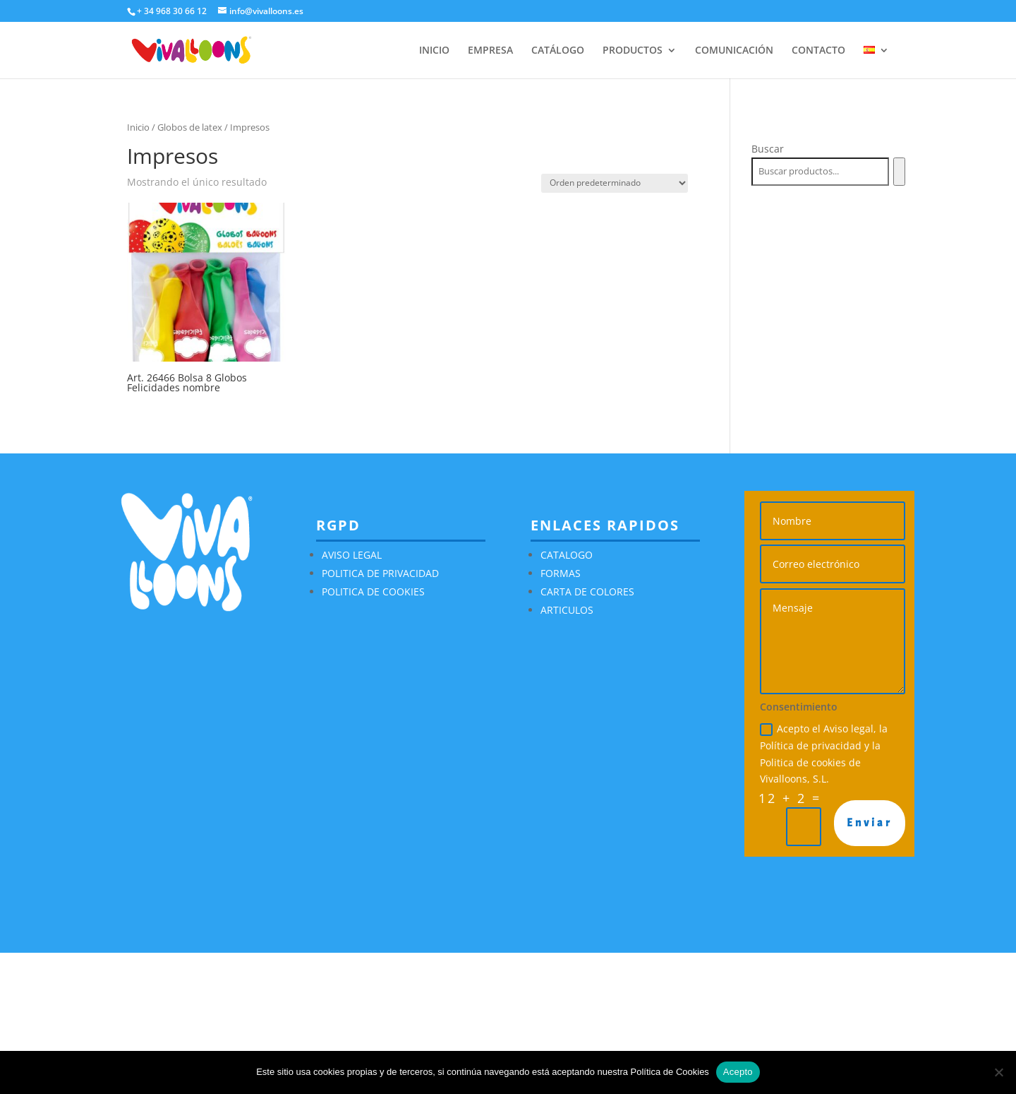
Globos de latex (189, 127)
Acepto (738, 1071)
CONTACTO (818, 51)
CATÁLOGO (557, 51)
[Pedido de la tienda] (614, 183)
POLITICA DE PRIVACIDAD (380, 573)
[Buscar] (899, 171)
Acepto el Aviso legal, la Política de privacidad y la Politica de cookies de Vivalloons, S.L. (824, 753)
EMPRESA (490, 51)
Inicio (138, 127)
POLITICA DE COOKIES (373, 591)
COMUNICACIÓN (734, 51)
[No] (998, 1072)
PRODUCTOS (633, 51)
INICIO (434, 51)
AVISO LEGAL (352, 554)
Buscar (767, 148)
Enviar (870, 823)
